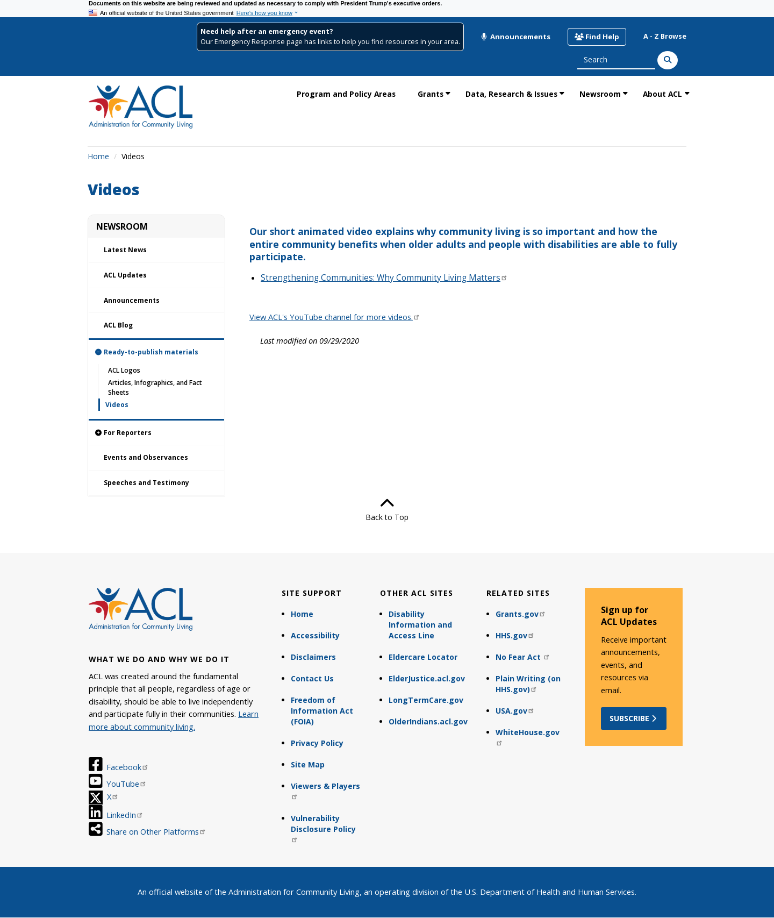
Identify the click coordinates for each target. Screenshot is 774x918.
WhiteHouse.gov (528, 736)
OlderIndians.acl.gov (428, 721)
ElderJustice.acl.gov (427, 678)
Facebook (127, 767)
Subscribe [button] (634, 718)
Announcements (515, 36)
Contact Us (312, 678)
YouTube (126, 783)
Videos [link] (116, 404)
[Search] (667, 60)
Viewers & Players (325, 790)
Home (98, 156)
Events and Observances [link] (146, 457)
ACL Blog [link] (118, 325)
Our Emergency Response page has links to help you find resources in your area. (330, 41)
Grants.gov (521, 614)
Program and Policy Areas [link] (346, 94)
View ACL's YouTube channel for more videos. (334, 316)
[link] (156, 352)
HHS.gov (515, 635)
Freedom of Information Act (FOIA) (322, 711)
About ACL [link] (662, 94)
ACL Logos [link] (124, 370)
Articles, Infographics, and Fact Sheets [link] (155, 387)
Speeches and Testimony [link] (146, 482)
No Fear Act (523, 657)
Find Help (597, 36)
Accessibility (315, 635)
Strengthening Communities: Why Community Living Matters (384, 277)
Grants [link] (430, 94)
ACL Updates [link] (125, 275)
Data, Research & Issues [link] (511, 94)
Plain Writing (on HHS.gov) (528, 683)
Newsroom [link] (600, 94)
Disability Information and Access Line (420, 625)
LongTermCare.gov (426, 700)
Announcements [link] (132, 300)
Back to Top (387, 509)
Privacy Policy (317, 743)
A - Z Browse (664, 36)
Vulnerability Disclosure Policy (323, 828)
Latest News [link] (125, 249)
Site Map (308, 764)
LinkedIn (125, 814)
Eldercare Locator (423, 657)
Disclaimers (313, 657)
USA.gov (515, 711)
